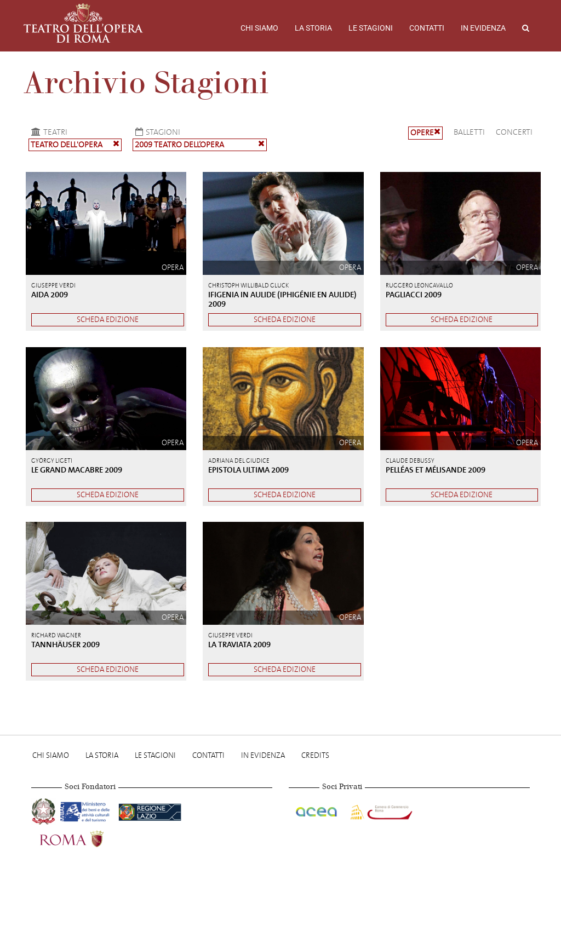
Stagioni (156, 131)
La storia (313, 28)
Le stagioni (370, 28)
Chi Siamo (259, 28)
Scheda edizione (108, 319)
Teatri (47, 131)
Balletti (469, 131)
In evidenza (483, 28)
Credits (315, 755)
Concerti (514, 131)
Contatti (426, 28)
